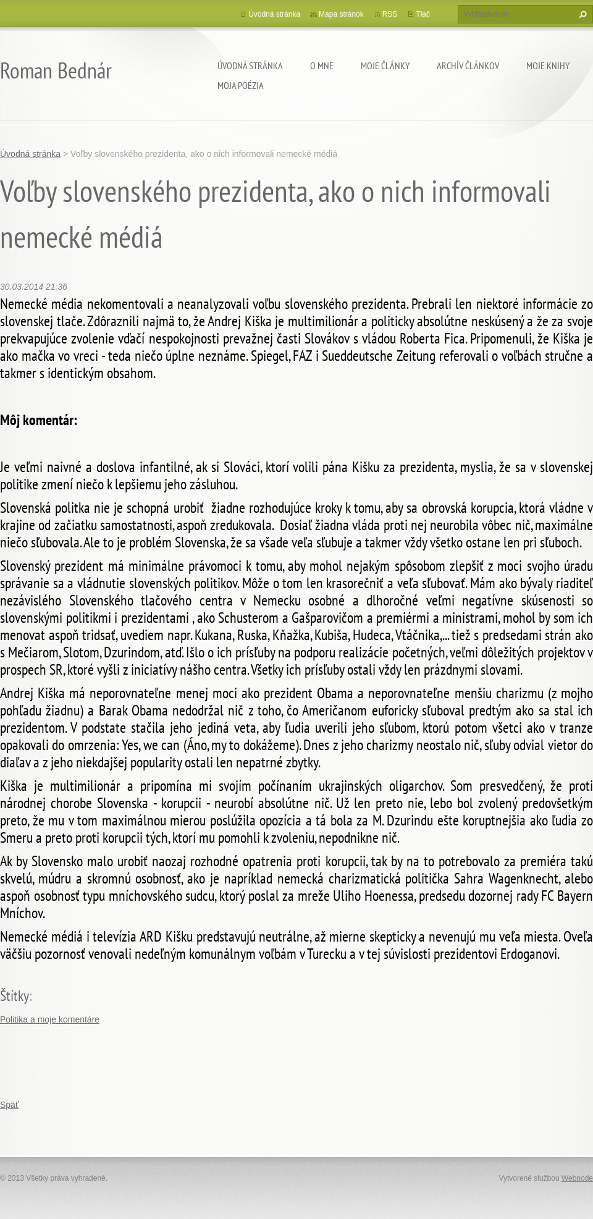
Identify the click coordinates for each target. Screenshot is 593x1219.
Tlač (423, 14)
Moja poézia (240, 85)
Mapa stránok (341, 14)
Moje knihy (548, 65)
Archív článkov (468, 65)
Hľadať (581, 14)
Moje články (385, 65)
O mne (322, 65)
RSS (390, 14)
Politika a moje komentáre (49, 1019)
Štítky (14, 995)
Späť (9, 1105)
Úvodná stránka (250, 65)
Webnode (577, 1178)
